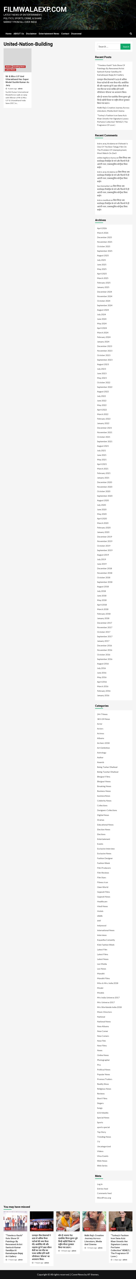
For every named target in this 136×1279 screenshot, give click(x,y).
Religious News (104, 1088)
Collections (102, 805)
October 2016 (103, 654)
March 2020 (102, 523)
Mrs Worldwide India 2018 (109, 1007)
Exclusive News (104, 853)
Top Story (101, 1132)
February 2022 (103, 418)
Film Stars (101, 877)
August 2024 (103, 310)
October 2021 (103, 437)
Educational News (105, 824)
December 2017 (104, 622)
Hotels (100, 911)
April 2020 (102, 518)
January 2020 (103, 532)
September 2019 (104, 550)
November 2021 (104, 432)
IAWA (100, 916)
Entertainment (103, 839)
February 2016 (103, 691)
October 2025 (103, 246)
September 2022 (104, 387)
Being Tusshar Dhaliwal (107, 771)
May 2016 (102, 677)
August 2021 (103, 446)
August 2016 (103, 663)
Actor (99, 723)
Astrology (101, 752)
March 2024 (102, 332)
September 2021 (104, 441)
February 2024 (103, 337)
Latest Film (102, 949)
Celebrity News (104, 800)
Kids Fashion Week (105, 944)
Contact (65, 33)
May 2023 (102, 378)
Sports (100, 1122)
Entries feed (102, 1188)
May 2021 (102, 459)
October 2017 (103, 632)
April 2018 (102, 604)
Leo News (101, 968)
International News (105, 930)
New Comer (102, 1031)
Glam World (102, 887)
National (101, 1016)
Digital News (103, 815)
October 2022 (103, 382)
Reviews (101, 1093)
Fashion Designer (105, 858)
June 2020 (101, 509)
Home (9, 33)
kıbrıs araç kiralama (106, 143)
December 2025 (104, 237)
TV (98, 1141)
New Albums (103, 1026)
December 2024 (104, 291)
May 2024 (102, 323)
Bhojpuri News (104, 781)
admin (20, 89)
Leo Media (102, 964)
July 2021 (101, 450)
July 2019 (101, 559)
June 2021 (101, 455)
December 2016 (104, 645)
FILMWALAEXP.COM (35, 9)
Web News (102, 1160)
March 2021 (102, 468)
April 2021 (102, 464)
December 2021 (104, 427)
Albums (100, 738)
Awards (100, 762)
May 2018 (102, 600)
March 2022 (102, 414)
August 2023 (103, 364)
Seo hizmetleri (103, 186)
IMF (99, 920)
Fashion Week (103, 863)
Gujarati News (103, 896)
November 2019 (104, 541)
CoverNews (77, 1274)
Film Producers (104, 868)
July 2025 (101, 260)
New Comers (103, 1036)
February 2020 (103, 527)
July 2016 (101, 668)
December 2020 (104, 482)
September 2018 (104, 582)
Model (100, 988)
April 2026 (102, 228)
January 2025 (103, 287)
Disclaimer (31, 33)
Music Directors (104, 1012)
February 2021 (103, 473)
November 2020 (104, 486)
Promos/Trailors (104, 1079)
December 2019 (104, 536)
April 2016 (102, 681)
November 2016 (104, 650)
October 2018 (103, 577)
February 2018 (103, 613)
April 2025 (102, 273)
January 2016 (103, 695)
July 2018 (101, 591)
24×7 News (102, 714)
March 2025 (102, 278)
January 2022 (103, 423)
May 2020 (102, 514)
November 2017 (104, 627)
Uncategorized (104, 1146)
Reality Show (103, 1084)
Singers (100, 1103)
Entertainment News (49, 33)
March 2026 (102, 232)
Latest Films (102, 954)
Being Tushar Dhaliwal (107, 767)
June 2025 (101, 264)
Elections (101, 834)
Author (100, 757)
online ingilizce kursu (106, 157)
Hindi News (102, 906)
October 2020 (103, 491)
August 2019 (103, 554)
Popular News (103, 1074)
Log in (100, 1184)
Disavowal (76, 33)
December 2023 (104, 346)
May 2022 (102, 405)
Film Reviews (103, 872)
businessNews (103, 796)
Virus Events (102, 1156)
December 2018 (104, 568)
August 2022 (103, 391)
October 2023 (103, 355)
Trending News (104, 1136)
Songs (100, 1108)
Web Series (102, 1165)
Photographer (103, 1060)
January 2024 (103, 341)
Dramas (100, 820)
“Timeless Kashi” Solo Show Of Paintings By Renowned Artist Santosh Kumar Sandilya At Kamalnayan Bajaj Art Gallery (111, 70)
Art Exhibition (103, 747)
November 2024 (104, 296)
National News (104, 1021)
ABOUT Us (19, 33)
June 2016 (101, 672)
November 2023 (104, 350)
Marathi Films (103, 978)
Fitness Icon (102, 882)
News (99, 1050)
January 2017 (103, 641)
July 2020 (101, 505)
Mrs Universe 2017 (106, 1002)
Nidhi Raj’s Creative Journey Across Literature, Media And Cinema (113, 109)
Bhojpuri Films (103, 776)
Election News (103, 829)
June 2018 (101, 595)
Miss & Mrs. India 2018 (107, 983)
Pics (99, 1064)
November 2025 (104, 242)
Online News (103, 1055)
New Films (102, 1045)
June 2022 (101, 400)
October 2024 (103, 300)
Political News (103, 1069)
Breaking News (19, 67)
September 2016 (104, 659)
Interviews (102, 935)
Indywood (101, 925)
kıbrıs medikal (103, 200)
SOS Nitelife (102, 1112)
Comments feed (104, 1193)
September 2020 (104, 495)
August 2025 (103, 255)
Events (100, 844)
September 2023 (104, 359)
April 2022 (102, 409)
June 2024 (101, 319)
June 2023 (101, 373)
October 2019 (103, 545)
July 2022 (101, 396)
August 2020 (103, 500)
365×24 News (103, 719)
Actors (8, 67)
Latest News (10, 70)
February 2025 (103, 282)
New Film (101, 1040)
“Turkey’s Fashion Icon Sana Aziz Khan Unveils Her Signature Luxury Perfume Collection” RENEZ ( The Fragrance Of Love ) (112, 120)
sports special (103, 1127)
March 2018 (102, 609)
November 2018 (104, 573)
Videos (100, 1151)
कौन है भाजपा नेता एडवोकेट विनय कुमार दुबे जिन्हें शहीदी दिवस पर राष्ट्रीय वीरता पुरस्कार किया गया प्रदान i (113, 99)
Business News (104, 791)
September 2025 (104, 251)
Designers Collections (107, 810)
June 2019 (101, 564)
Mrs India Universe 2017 (108, 997)
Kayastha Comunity (106, 940)
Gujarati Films (103, 892)
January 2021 (103, 477)
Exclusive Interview (106, 848)
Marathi (101, 973)
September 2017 (104, 636)
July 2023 (101, 369)
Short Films (102, 1098)
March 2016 (102, 686)
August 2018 (103, 586)
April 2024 (102, 328)
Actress (100, 733)
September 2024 (104, 305)
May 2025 (102, 269)
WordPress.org (104, 1197)
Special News (103, 1117)
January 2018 (103, 618)
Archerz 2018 (103, 743)
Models (100, 992)
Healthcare (102, 901)
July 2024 (101, 314)
